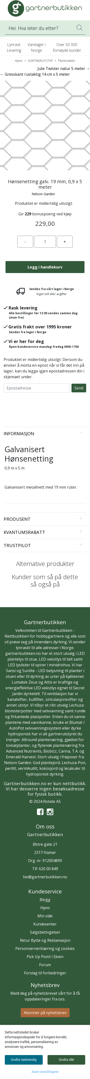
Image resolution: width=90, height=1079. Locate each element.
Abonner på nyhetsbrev (45, 1012)
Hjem (18, 60)
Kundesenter (45, 924)
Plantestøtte (65, 60)
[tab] (45, 433)
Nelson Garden (43, 194)
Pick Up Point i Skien (45, 956)
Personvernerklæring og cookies (45, 948)
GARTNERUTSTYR (39, 60)
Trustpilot (17, 545)
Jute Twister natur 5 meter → (63, 68)
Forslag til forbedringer (45, 973)
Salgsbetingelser (45, 932)
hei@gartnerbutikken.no (45, 876)
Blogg (45, 899)
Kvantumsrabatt (24, 532)
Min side (45, 916)
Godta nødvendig (23, 1060)
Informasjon (19, 433)
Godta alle (66, 1060)
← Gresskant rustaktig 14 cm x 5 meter (35, 74)
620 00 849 (48, 868)
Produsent (17, 519)
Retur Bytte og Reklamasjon (45, 940)
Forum (45, 964)
